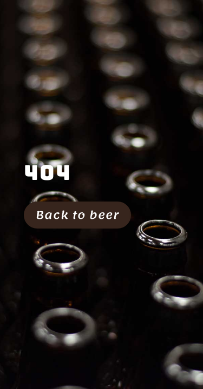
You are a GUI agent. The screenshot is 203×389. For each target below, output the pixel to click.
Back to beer (77, 215)
